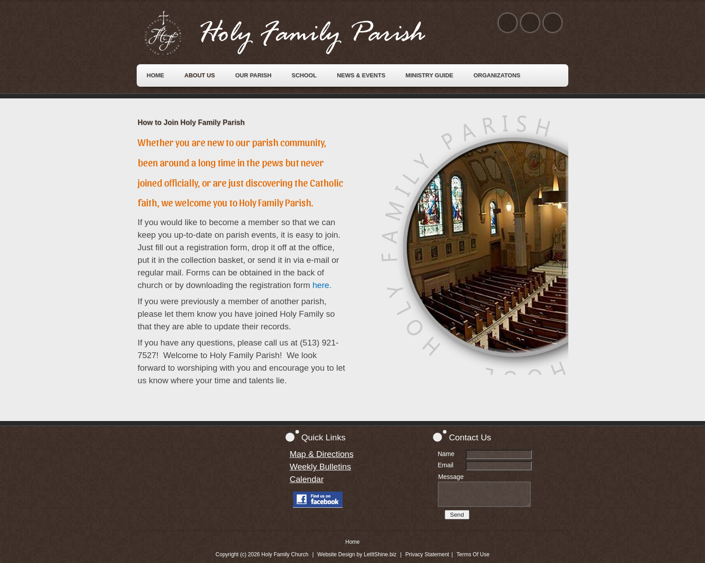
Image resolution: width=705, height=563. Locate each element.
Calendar (307, 479)
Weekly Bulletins (320, 466)
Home (352, 542)
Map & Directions (321, 454)
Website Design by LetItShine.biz (357, 554)
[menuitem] (155, 75)
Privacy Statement (427, 554)
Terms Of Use (472, 554)
